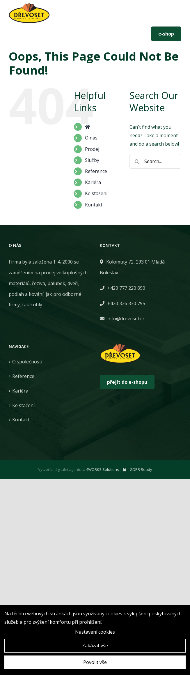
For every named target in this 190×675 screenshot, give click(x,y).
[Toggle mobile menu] (175, 15)
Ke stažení (96, 193)
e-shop (166, 34)
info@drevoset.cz (79, 34)
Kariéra (93, 182)
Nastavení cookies (95, 632)
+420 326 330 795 (126, 303)
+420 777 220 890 (31, 34)
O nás (91, 138)
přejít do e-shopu (127, 382)
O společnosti (27, 361)
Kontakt (93, 205)
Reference (96, 171)
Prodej (92, 149)
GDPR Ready (137, 469)
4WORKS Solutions (102, 469)
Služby (92, 160)
